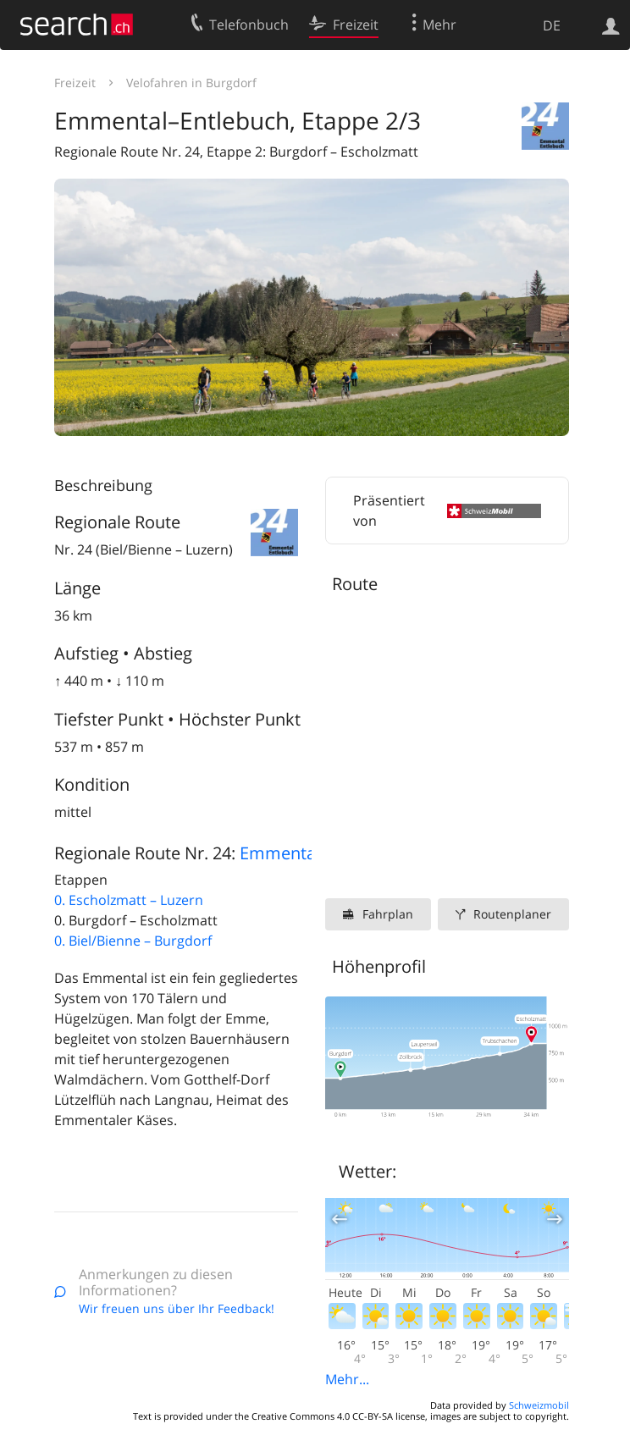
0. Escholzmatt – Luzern (128, 900)
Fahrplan (387, 914)
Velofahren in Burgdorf (191, 83)
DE (552, 25)
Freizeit (75, 83)
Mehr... (347, 1379)
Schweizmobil (539, 1405)
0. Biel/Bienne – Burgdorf (133, 940)
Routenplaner (512, 914)
